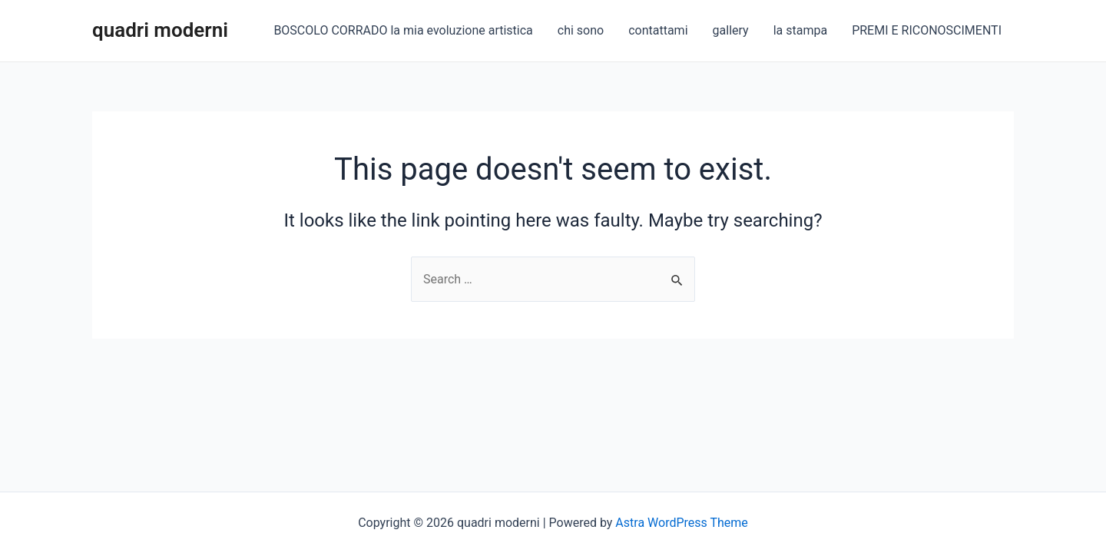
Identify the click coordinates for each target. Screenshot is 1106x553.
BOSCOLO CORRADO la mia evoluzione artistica (402, 30)
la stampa (800, 30)
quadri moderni (160, 29)
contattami (657, 30)
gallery (731, 30)
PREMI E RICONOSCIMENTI (927, 30)
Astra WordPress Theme (681, 522)
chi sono (581, 30)
